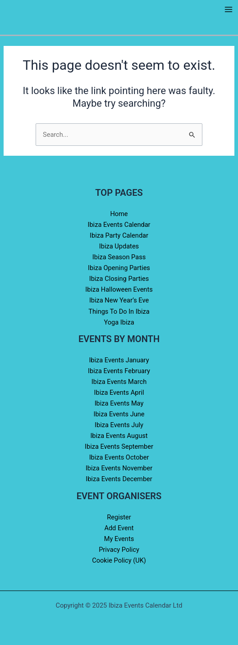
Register (119, 517)
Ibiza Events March (119, 382)
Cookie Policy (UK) (119, 560)
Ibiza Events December (119, 479)
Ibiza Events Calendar (118, 225)
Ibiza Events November (119, 468)
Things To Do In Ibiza (118, 311)
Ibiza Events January (119, 360)
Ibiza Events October (119, 457)
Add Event (118, 528)
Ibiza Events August (118, 436)
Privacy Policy (119, 550)
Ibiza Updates (119, 246)
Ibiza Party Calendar (119, 235)
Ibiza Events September (119, 446)
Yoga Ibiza (119, 322)
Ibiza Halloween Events (118, 289)
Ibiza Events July (119, 425)
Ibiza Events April (119, 392)
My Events (119, 539)
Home (119, 214)
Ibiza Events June (118, 414)
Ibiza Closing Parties (119, 279)
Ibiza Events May (119, 403)
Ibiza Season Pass (119, 257)
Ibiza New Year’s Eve (119, 300)
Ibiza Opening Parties (119, 268)
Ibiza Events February (119, 371)
